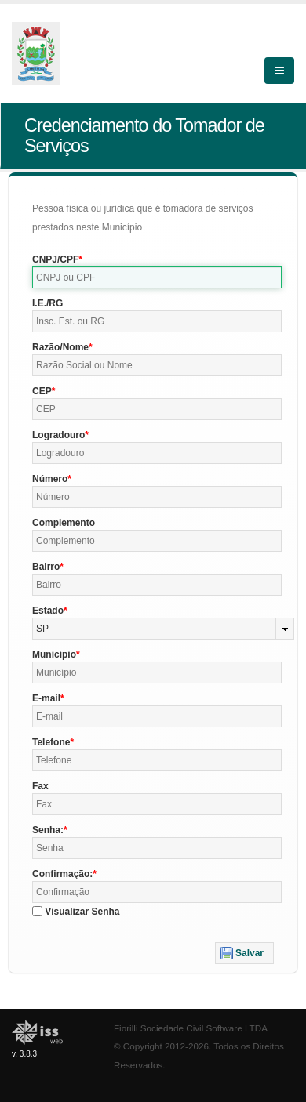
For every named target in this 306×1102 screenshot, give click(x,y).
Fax (40, 786)
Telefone (51, 742)
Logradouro (58, 435)
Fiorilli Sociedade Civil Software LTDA (191, 1028)
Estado (48, 610)
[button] (244, 953)
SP (42, 628)
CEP (42, 391)
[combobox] (163, 629)
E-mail (46, 698)
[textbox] (157, 277)
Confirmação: (62, 873)
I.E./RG (47, 303)
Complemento (63, 522)
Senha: (48, 830)
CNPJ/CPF (55, 259)
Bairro (46, 566)
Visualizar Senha (82, 911)
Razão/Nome (60, 347)
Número (49, 478)
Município (54, 654)
